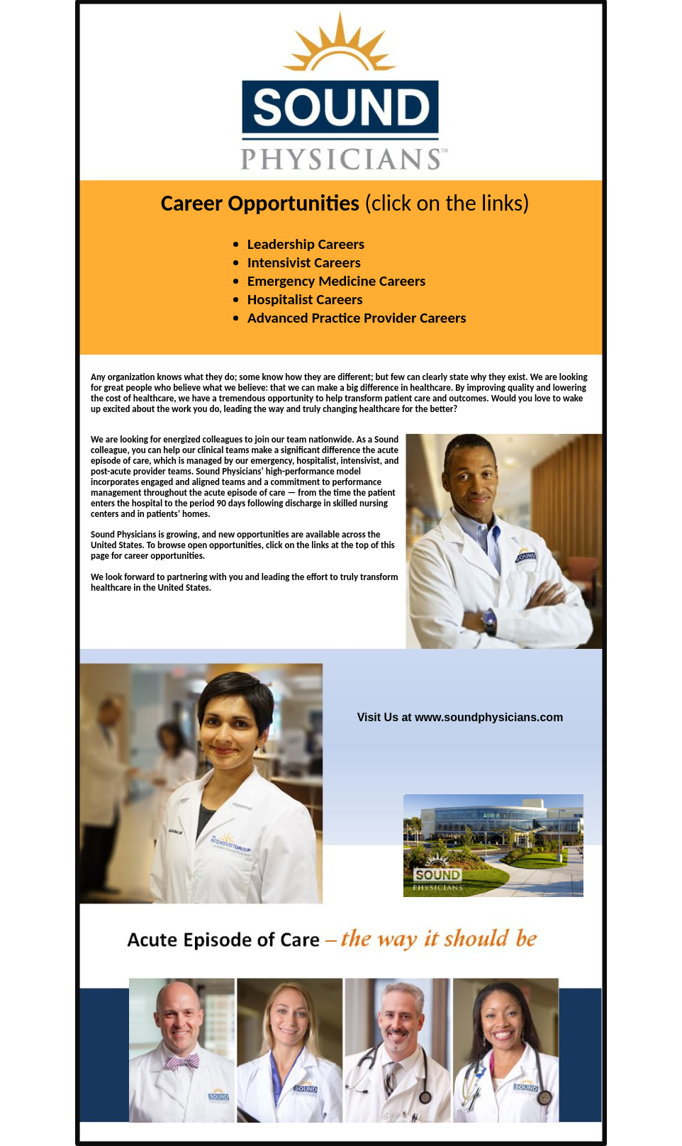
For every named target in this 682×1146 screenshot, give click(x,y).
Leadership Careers (305, 244)
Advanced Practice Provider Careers (356, 317)
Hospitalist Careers (305, 299)
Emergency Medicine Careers (336, 281)
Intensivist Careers (304, 262)
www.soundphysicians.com (489, 717)
